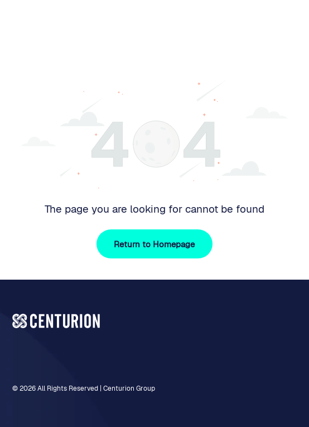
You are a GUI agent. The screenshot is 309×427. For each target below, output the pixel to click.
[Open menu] (285, 29)
